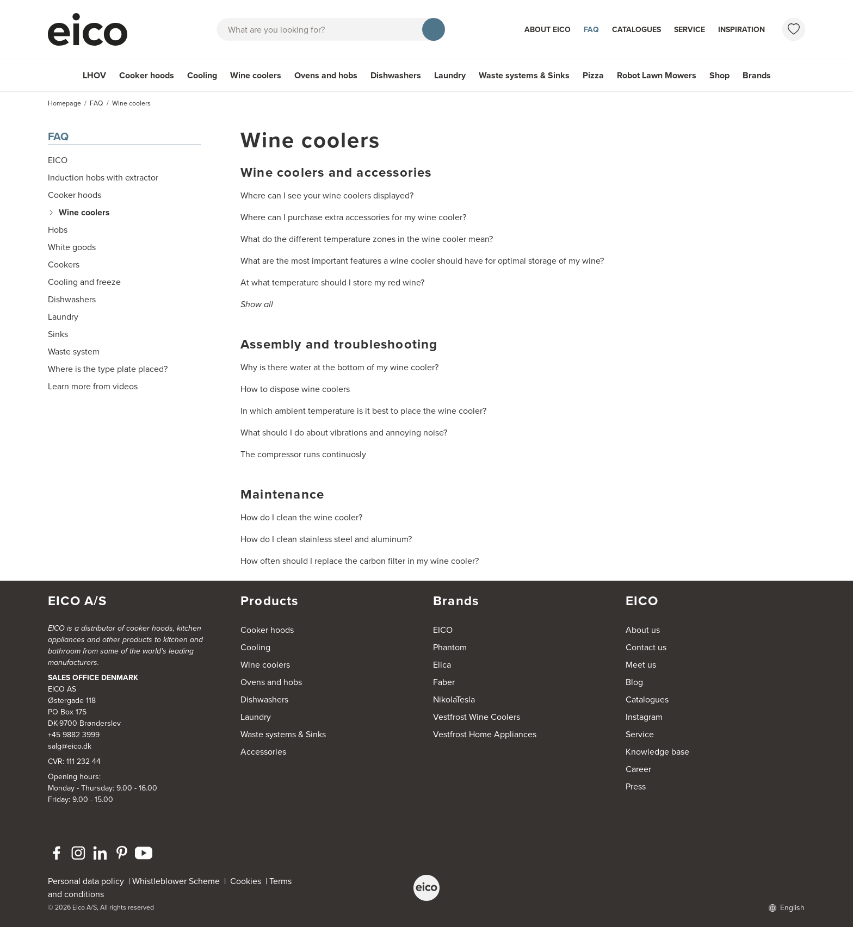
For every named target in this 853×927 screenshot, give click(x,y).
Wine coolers (255, 75)
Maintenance (282, 494)
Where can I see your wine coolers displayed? (326, 195)
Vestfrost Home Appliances (484, 734)
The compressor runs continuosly (303, 454)
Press (636, 786)
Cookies (247, 881)
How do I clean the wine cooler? (301, 517)
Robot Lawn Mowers (656, 75)
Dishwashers (395, 75)
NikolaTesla (454, 699)
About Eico (547, 29)
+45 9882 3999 (74, 735)
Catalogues (636, 29)
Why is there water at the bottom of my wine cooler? (339, 367)
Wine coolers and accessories (336, 172)
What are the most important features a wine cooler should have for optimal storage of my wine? (422, 260)
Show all (256, 304)
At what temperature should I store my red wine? (332, 282)
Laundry (450, 75)
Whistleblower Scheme (176, 881)
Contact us (646, 647)
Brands (757, 75)
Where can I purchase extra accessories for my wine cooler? (353, 217)
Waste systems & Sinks (524, 75)
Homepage (64, 103)
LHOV (94, 75)
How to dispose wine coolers (295, 389)
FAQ (591, 29)
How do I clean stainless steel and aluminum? (326, 539)
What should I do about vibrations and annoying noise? (343, 432)
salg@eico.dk (69, 746)
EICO (443, 630)
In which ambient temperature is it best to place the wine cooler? (363, 411)
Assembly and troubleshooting (339, 344)
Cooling (202, 75)
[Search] (433, 29)
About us (643, 630)
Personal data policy (86, 881)
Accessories (263, 751)
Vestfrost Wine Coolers (476, 717)
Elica (442, 664)
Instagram (644, 717)
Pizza (593, 75)
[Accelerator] (92, 29)
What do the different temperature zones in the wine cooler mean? (366, 239)
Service (689, 29)
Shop (719, 75)
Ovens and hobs (325, 75)
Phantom (450, 647)
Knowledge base (657, 751)
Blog (634, 682)
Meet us (641, 664)
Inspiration (741, 29)
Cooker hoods (146, 75)
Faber (444, 682)
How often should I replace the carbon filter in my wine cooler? (359, 561)
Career (638, 769)
